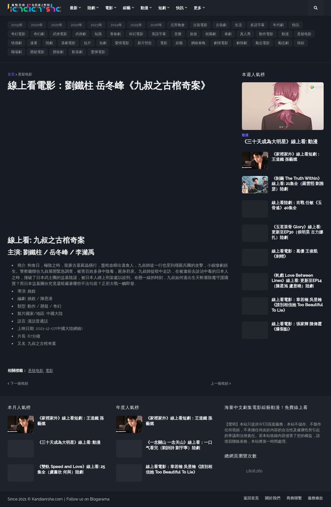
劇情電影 (221, 43)
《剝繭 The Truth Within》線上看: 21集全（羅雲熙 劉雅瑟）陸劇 (298, 183)
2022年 (76, 25)
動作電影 (266, 34)
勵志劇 (283, 43)
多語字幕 (257, 25)
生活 (238, 25)
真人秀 (245, 34)
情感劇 (16, 43)
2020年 (37, 25)
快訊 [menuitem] (180, 8)
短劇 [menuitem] (162, 8)
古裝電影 (200, 25)
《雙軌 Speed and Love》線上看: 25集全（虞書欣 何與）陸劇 (71, 469)
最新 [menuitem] (73, 8)
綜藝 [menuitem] (126, 8)
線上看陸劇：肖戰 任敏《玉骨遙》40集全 (297, 205)
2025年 (136, 25)
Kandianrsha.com (47, 499)
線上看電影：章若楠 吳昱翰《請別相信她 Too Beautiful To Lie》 (297, 304)
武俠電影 (60, 34)
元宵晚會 (178, 25)
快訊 (295, 25)
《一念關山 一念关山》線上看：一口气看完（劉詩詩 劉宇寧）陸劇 (179, 445)
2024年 (116, 25)
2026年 (156, 25)
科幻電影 (136, 34)
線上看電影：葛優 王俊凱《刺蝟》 (295, 253)
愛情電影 (122, 43)
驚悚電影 (98, 52)
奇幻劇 (39, 34)
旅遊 (193, 34)
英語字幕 (159, 34)
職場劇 (16, 52)
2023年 (96, 25)
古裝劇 (221, 25)
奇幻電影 (18, 34)
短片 (87, 43)
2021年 (56, 25)
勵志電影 (263, 43)
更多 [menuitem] (197, 8)
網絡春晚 (198, 43)
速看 (33, 43)
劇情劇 (241, 43)
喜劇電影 (68, 43)
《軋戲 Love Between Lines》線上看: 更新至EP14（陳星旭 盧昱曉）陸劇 (296, 280)
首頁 (11, 74)
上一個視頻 (219, 383)
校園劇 (210, 34)
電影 (163, 43)
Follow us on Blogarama (88, 499)
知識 (98, 34)
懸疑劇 (58, 52)
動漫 (285, 34)
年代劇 (278, 25)
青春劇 (115, 34)
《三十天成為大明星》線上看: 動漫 (280, 141)
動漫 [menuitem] (144, 8)
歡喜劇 (77, 52)
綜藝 (179, 43)
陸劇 (49, 43)
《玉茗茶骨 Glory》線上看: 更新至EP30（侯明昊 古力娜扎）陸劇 (297, 232)
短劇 (103, 43)
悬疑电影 (304, 34)
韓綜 (300, 43)
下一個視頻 (19, 383)
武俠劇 (80, 34)
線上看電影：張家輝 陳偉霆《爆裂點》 (297, 326)
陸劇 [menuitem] (91, 8)
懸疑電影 (37, 52)
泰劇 (228, 34)
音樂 (177, 34)
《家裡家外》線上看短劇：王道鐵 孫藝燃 (296, 156)
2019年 (17, 25)
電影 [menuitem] (109, 8)
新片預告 (145, 43)
